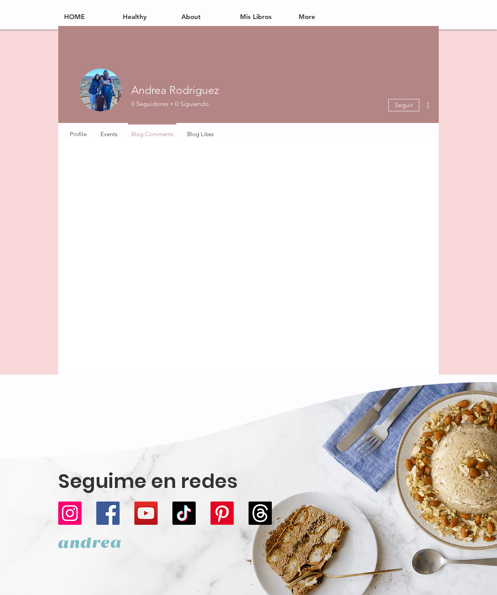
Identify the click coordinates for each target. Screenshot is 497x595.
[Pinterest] (222, 513)
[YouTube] (146, 513)
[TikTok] (184, 513)
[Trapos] (260, 513)
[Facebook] (108, 513)
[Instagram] (70, 513)
